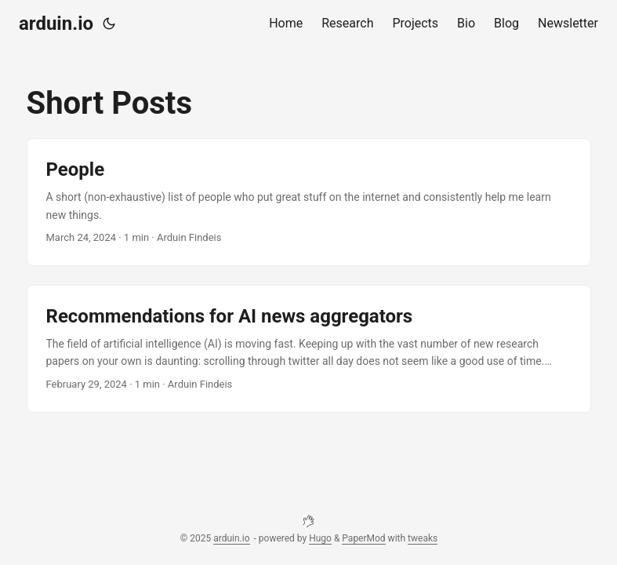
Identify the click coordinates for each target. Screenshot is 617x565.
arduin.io (56, 24)
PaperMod (363, 538)
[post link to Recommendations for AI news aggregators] (308, 349)
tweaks (422, 538)
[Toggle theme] (109, 23)
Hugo (320, 538)
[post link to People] (308, 202)
